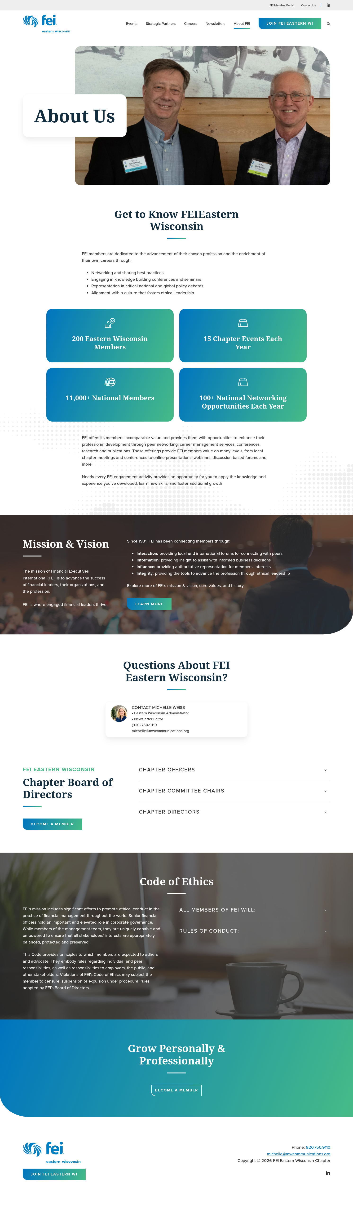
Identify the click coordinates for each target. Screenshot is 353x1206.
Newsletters (215, 23)
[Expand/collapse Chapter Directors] (325, 812)
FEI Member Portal (281, 5)
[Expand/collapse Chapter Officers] (325, 770)
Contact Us (308, 5)
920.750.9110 (318, 1147)
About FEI (242, 23)
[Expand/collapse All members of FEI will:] (325, 910)
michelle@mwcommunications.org (298, 1154)
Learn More (149, 604)
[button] (328, 24)
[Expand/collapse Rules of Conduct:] (325, 931)
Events (131, 23)
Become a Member (52, 824)
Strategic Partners (161, 23)
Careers (190, 23)
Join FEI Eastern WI (290, 23)
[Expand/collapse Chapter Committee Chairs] (325, 791)
